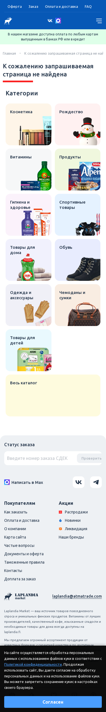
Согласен (53, 701)
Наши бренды (71, 537)
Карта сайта (15, 537)
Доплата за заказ (20, 579)
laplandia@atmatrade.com (77, 596)
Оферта (15, 6)
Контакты (13, 570)
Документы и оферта (24, 554)
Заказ (33, 6)
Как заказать (15, 512)
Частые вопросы (19, 545)
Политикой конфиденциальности (33, 664)
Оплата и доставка (61, 6)
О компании (15, 529)
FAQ (88, 6)
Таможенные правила (24, 562)
